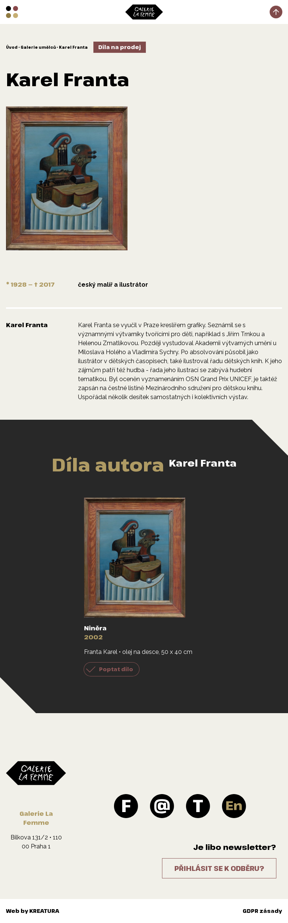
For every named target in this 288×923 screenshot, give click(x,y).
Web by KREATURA (32, 910)
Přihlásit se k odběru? (219, 868)
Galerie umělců (38, 47)
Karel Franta (73, 47)
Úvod (12, 47)
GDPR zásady (262, 910)
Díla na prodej (119, 47)
